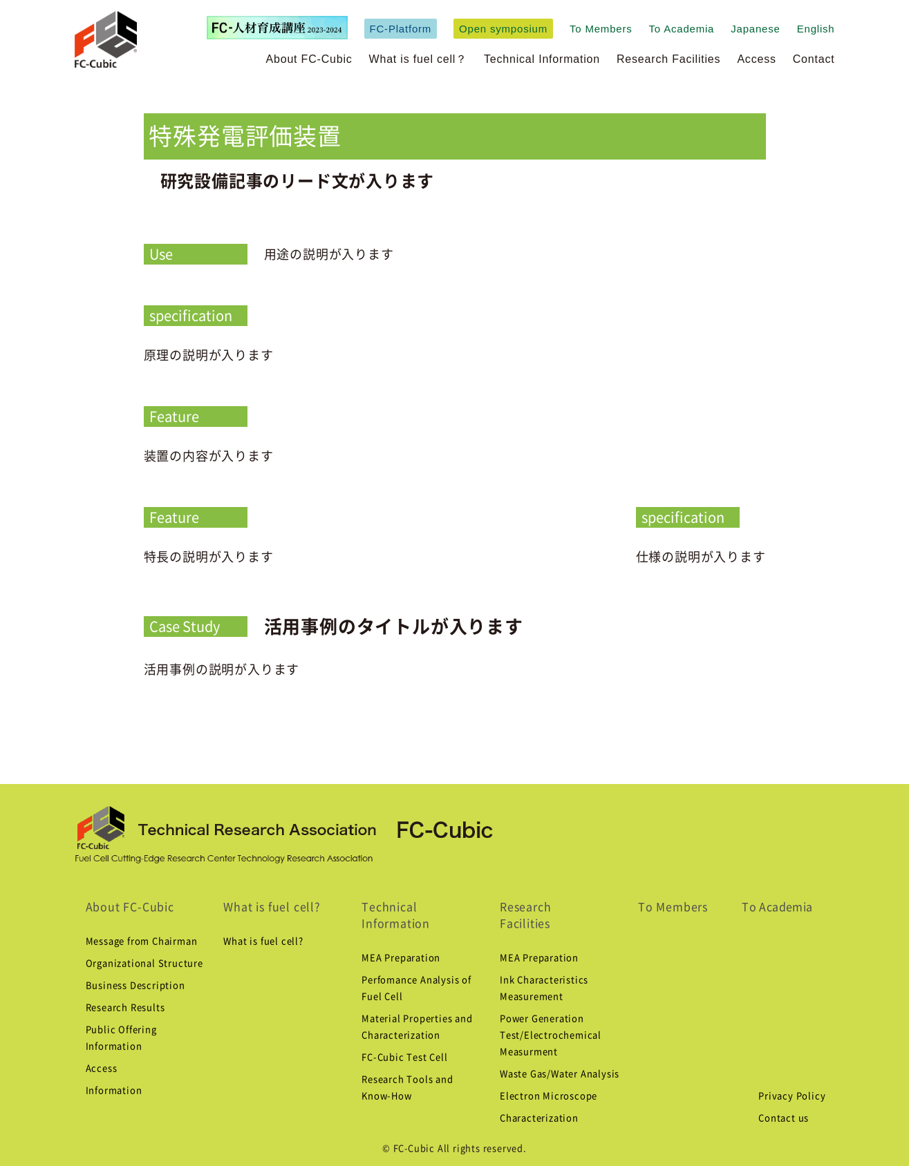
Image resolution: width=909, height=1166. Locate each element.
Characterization (539, 1118)
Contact (814, 59)
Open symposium (503, 29)
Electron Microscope (548, 1095)
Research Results (125, 1007)
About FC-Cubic (309, 59)
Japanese (755, 29)
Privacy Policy (791, 1095)
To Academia (682, 29)
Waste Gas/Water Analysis (559, 1073)
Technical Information (542, 59)
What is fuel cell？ (418, 59)
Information (114, 1090)
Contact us (783, 1118)
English (816, 29)
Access (756, 59)
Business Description (135, 985)
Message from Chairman (142, 941)
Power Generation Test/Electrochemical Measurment (550, 1035)
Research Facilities (668, 59)
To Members (601, 29)
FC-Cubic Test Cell (404, 1057)
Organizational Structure (144, 963)
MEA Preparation (401, 957)
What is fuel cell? (271, 906)
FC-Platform (401, 29)
